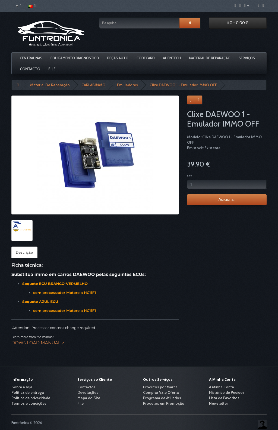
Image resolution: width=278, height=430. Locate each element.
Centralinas (31, 58)
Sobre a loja (21, 387)
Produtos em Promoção (163, 403)
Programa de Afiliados (162, 397)
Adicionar (227, 199)
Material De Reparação (209, 58)
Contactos (86, 387)
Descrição (24, 252)
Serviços (247, 58)
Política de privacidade (30, 397)
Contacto (30, 68)
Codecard (146, 58)
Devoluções (87, 392)
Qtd (189, 176)
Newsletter (218, 403)
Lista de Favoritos (224, 397)
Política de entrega (27, 392)
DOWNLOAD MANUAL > (37, 342)
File (52, 68)
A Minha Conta (221, 387)
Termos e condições (28, 403)
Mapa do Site (88, 397)
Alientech (172, 58)
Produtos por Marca (160, 387)
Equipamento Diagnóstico (74, 58)
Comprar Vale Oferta (161, 392)
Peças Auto (117, 58)
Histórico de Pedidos (227, 392)
